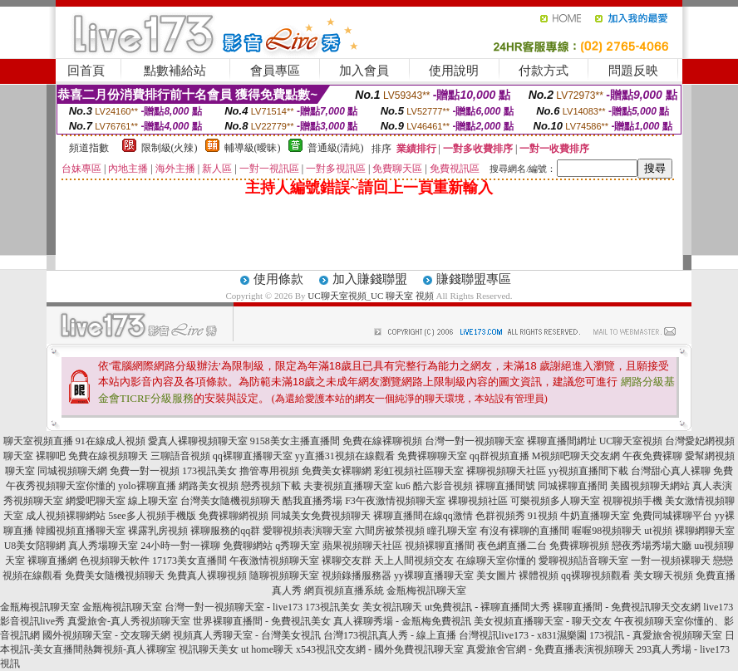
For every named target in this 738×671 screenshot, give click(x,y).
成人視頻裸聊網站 (66, 516)
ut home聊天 (267, 649)
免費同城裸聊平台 (672, 516)
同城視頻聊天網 (72, 471)
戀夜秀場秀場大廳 (651, 545)
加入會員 (364, 70)
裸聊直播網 (52, 560)
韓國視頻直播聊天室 (80, 530)
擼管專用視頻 (269, 471)
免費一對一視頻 (145, 471)
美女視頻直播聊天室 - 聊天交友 (543, 621)
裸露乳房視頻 (158, 530)
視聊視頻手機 (632, 501)
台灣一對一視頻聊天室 (474, 441)
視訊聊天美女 (209, 649)
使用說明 (454, 70)
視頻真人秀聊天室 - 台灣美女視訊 (247, 635)
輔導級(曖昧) (252, 148)
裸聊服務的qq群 (225, 530)
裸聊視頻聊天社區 (506, 471)
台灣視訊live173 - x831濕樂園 (523, 635)
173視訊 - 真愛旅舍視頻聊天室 (655, 635)
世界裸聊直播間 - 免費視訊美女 (262, 621)
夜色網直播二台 (512, 545)
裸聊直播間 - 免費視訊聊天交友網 (627, 607)
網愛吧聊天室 (95, 501)
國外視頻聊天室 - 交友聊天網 (106, 635)
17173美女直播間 (189, 560)
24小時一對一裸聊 (180, 545)
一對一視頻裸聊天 (671, 560)
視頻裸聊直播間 (440, 545)
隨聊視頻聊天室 (284, 575)
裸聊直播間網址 (562, 441)
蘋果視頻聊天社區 (362, 545)
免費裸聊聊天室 (432, 456)
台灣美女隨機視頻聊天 (230, 501)
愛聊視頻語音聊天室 (583, 560)
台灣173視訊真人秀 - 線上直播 (389, 635)
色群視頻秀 (500, 516)
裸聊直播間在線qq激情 (423, 516)
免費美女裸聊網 (336, 471)
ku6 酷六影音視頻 (434, 486)
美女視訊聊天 (392, 607)
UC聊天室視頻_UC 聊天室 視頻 (371, 296)
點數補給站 (175, 70)
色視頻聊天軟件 (115, 560)
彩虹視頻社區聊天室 (419, 471)
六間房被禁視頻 (390, 530)
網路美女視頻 (209, 486)
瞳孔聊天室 (452, 530)
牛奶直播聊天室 (595, 516)
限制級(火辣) (169, 148)
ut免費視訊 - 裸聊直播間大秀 (487, 607)
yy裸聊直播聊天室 (434, 575)
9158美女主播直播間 (295, 441)
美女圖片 (496, 575)
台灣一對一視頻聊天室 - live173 (234, 607)
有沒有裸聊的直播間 (524, 530)
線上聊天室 (153, 501)
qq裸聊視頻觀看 (596, 575)
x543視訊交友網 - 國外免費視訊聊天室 (380, 649)
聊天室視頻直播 (38, 441)
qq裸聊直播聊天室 (253, 456)
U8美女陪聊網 (35, 545)
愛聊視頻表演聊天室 (307, 530)
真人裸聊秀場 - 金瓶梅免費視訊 (402, 621)
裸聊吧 (51, 456)
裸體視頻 (538, 575)
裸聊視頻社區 (478, 501)
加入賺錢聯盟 (369, 279)
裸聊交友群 (346, 560)
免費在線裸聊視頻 (382, 441)
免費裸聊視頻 (579, 545)
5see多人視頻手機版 (151, 516)
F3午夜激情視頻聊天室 (395, 501)
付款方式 (543, 70)
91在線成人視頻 (110, 441)
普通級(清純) (336, 148)
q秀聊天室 (297, 545)
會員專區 (275, 70)
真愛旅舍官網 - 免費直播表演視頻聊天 (550, 649)
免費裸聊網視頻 (233, 516)
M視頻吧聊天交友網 (576, 456)
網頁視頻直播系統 (344, 590)
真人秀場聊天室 (103, 545)
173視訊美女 (209, 471)
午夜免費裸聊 (652, 456)
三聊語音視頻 (180, 456)
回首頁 (86, 70)
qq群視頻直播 (499, 456)
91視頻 (543, 516)
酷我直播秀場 (312, 501)
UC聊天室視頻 (631, 441)
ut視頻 (658, 530)
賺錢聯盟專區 (473, 279)
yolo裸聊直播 (146, 486)
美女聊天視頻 (663, 575)
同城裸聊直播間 (573, 486)
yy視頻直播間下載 (588, 471)
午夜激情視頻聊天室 (274, 560)
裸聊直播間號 (505, 486)
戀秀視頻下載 (271, 486)
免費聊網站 (248, 545)
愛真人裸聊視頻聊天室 (198, 441)
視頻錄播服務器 (356, 575)
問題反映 (633, 70)
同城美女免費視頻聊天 (321, 516)
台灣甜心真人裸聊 (671, 471)
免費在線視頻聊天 (108, 456)
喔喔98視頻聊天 (607, 530)
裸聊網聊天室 (705, 530)
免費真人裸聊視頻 (207, 575)
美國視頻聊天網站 (650, 486)
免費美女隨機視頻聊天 (115, 575)
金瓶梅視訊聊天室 (426, 590)
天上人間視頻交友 (414, 560)
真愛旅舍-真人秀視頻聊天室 (128, 621)
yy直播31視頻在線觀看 (345, 456)
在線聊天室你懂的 (496, 560)
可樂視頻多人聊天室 (555, 501)
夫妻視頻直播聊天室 (348, 486)
